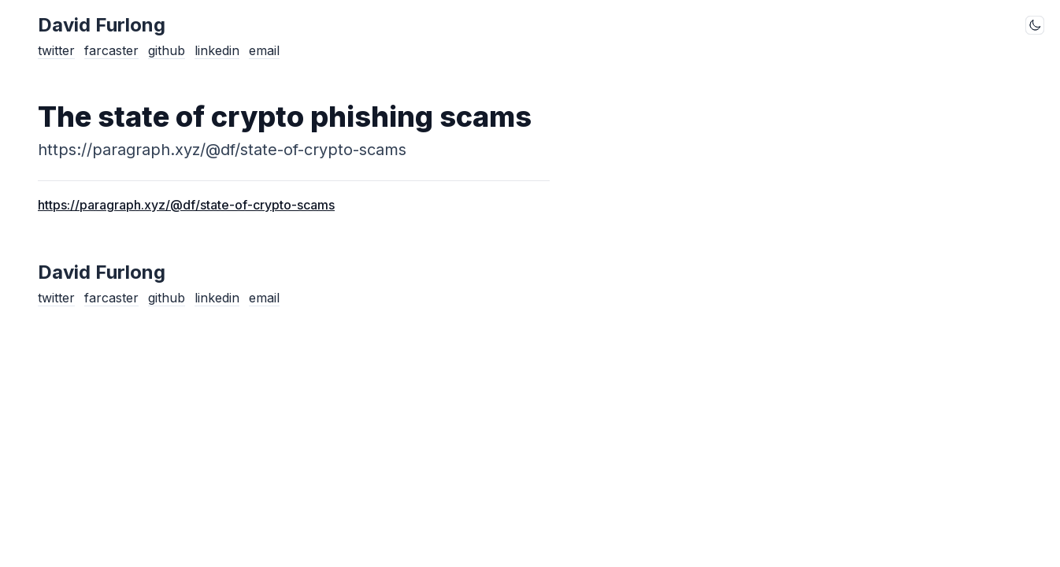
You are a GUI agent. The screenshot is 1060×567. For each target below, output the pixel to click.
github (166, 50)
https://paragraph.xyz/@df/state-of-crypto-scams (186, 205)
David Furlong (101, 24)
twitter (56, 50)
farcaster (111, 50)
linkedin (217, 50)
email (264, 50)
